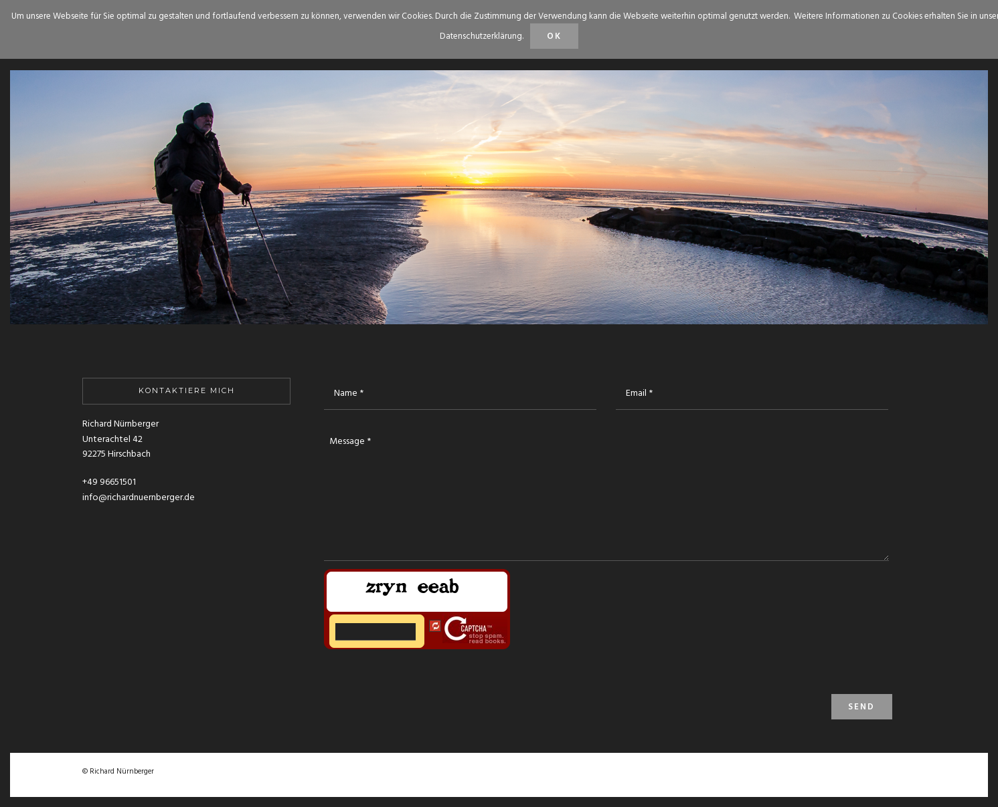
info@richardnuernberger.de (138, 497)
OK (554, 36)
